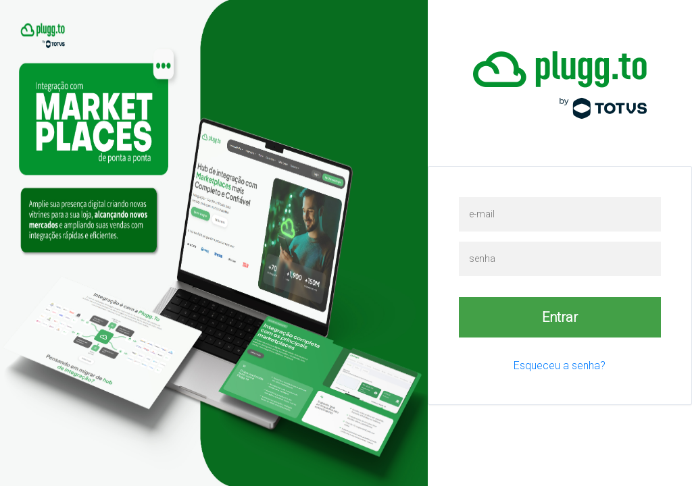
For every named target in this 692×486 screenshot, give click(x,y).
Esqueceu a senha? (560, 365)
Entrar (560, 317)
